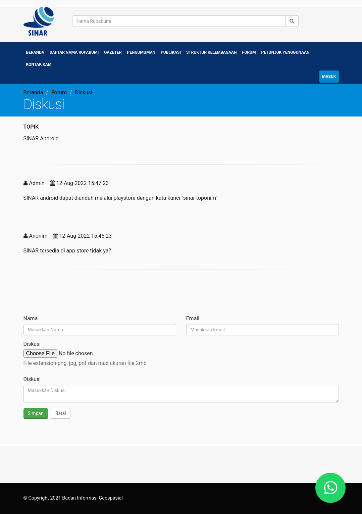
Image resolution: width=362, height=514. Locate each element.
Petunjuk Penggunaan (285, 52)
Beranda (35, 52)
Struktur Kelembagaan (211, 52)
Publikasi (171, 52)
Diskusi (32, 344)
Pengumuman (141, 52)
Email (193, 318)
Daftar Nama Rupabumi (74, 52)
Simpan (36, 413)
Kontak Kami (39, 64)
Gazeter (112, 52)
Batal (60, 413)
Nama (30, 318)
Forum (249, 52)
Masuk (329, 76)
